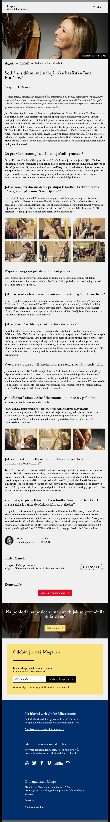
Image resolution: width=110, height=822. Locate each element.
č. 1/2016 (24, 63)
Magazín (9, 63)
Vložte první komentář (55, 593)
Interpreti (10, 87)
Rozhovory (24, 87)
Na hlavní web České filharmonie (44, 729)
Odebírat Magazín (61, 679)
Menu (98, 7)
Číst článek (55, 628)
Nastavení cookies (34, 807)
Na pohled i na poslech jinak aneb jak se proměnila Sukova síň (55, 614)
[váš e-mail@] (29, 679)
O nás (29, 800)
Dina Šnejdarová (26, 542)
